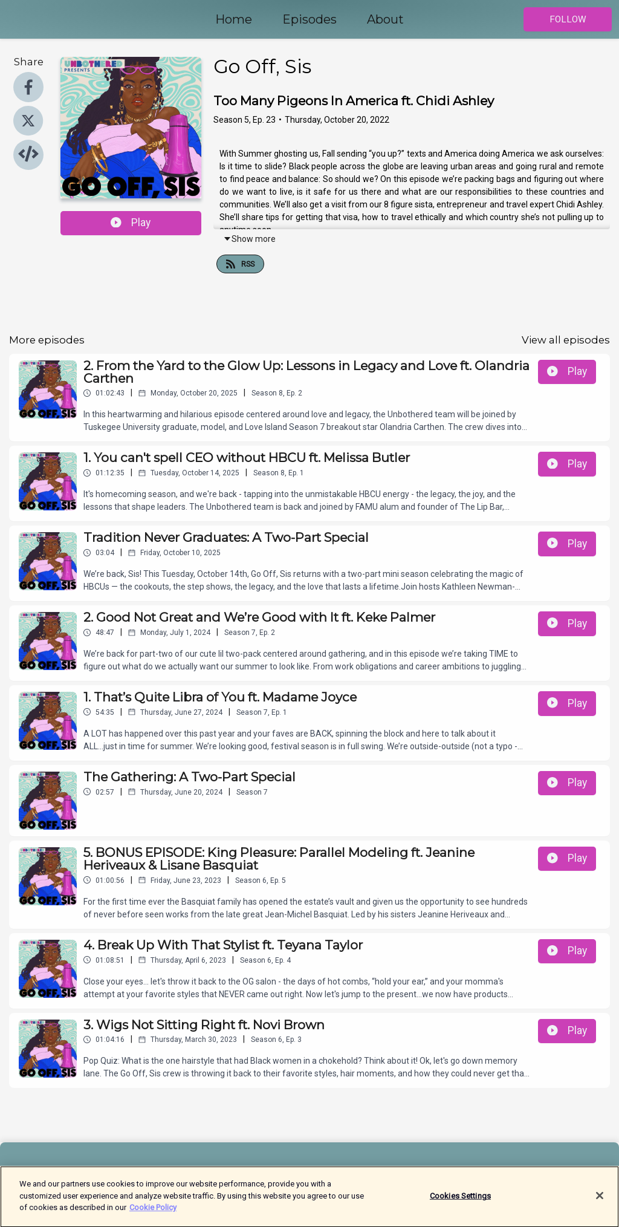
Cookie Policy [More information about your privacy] (153, 1213)
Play (131, 222)
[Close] (599, 1201)
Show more (249, 239)
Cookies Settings (460, 1201)
